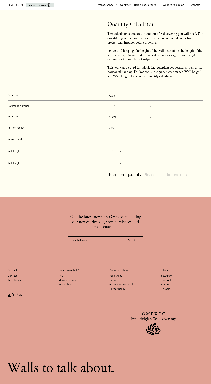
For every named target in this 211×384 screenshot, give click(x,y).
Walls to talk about (174, 5)
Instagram (166, 276)
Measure (13, 116)
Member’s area (67, 280)
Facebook (166, 280)
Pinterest (165, 284)
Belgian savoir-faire (145, 5)
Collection (13, 95)
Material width (16, 139)
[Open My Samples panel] (40, 5)
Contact (196, 5)
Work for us (14, 280)
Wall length (14, 163)
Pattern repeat (16, 128)
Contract (125, 5)
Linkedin (165, 289)
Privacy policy (117, 289)
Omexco (15, 5)
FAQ (61, 276)
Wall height (14, 151)
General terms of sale (121, 284)
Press (112, 280)
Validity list (115, 276)
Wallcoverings (105, 5)
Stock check (65, 284)
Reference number (18, 106)
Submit (131, 240)
